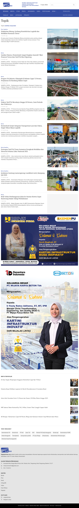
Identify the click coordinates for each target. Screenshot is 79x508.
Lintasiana (18, 15)
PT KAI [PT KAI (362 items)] (21, 432)
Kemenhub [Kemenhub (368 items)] (15, 432)
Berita (12, 11)
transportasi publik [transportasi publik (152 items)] (26, 435)
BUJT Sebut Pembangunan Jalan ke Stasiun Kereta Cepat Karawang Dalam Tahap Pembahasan (21, 198)
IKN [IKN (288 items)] (33, 432)
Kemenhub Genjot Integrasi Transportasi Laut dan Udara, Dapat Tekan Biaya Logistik (21, 127)
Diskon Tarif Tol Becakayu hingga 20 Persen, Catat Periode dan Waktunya (22, 103)
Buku (11, 15)
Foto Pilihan (46, 11)
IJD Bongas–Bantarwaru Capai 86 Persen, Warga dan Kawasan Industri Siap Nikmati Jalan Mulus (29, 417)
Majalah (5, 15)
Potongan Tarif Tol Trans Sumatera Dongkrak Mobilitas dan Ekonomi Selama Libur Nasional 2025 (22, 150)
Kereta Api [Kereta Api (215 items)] (55, 432)
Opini (53, 11)
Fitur (18, 11)
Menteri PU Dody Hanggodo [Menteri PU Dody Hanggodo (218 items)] (43, 432)
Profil (24, 11)
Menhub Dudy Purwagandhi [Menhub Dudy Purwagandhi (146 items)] (9, 439)
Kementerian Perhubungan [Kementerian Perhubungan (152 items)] (58, 435)
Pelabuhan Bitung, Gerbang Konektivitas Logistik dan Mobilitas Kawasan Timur (20, 32)
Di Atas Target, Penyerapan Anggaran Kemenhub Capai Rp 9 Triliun (21, 380)
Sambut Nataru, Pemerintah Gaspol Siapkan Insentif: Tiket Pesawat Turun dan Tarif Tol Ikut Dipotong (22, 56)
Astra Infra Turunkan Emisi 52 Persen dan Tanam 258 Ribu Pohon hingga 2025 (24, 398)
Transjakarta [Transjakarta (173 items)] (15, 435)
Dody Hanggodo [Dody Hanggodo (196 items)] (6, 435)
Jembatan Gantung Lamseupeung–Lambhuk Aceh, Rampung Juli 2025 (23, 174)
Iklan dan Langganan (68, 15)
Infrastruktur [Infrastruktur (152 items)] (45, 435)
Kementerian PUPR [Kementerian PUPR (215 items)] (65, 432)
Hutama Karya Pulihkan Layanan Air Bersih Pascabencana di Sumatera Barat (23, 389)
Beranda (5, 11)
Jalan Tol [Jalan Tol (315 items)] (28, 432)
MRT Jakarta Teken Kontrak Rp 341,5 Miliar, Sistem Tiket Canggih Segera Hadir (24, 407)
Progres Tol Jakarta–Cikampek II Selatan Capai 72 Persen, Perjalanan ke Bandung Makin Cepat (21, 80)
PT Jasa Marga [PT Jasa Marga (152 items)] (36, 435)
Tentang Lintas (66, 11)
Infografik (31, 11)
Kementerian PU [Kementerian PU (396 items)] (6, 432)
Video (38, 11)
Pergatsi (26, 15)
